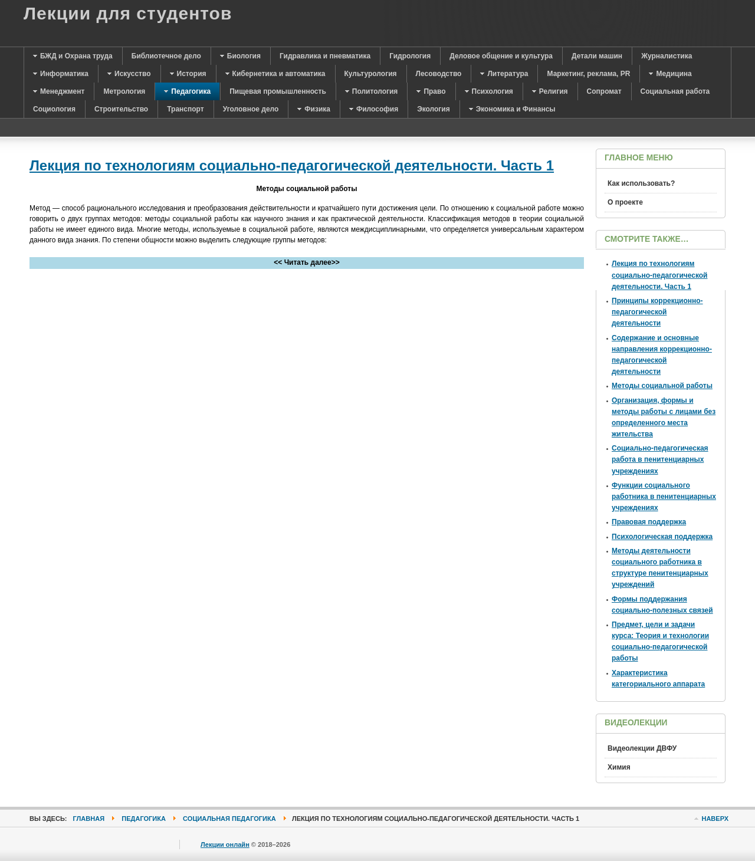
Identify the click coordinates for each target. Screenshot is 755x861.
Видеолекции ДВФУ (642, 748)
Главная (89, 818)
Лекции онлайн (225, 844)
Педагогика (144, 818)
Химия (619, 767)
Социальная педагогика (229, 818)
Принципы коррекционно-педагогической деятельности (657, 312)
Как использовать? (641, 183)
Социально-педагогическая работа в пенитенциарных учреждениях (660, 459)
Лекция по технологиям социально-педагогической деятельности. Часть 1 (291, 165)
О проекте (625, 202)
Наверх (714, 818)
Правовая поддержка (649, 522)
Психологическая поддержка (662, 537)
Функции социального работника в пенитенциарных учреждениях (664, 496)
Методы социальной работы (662, 386)
